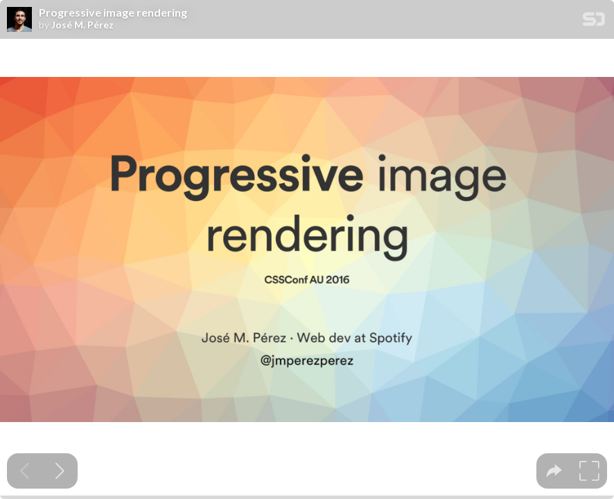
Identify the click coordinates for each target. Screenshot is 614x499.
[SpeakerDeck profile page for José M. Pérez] (19, 20)
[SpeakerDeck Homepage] (594, 21)
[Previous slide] (24, 471)
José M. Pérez (82, 25)
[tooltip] (554, 471)
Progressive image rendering (113, 12)
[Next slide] (60, 471)
